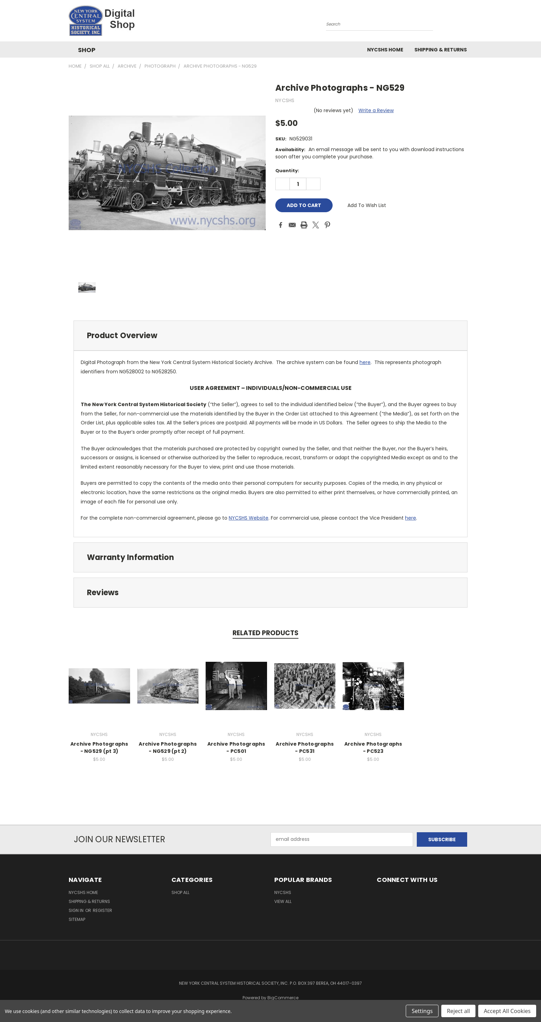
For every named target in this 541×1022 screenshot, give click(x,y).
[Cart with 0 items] (470, 22)
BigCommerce (282, 998)
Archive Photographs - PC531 (305, 747)
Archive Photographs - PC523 (373, 747)
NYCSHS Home (385, 49)
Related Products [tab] (265, 633)
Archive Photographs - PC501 (236, 747)
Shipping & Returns (440, 49)
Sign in (77, 910)
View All (283, 901)
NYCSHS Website (248, 517)
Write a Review (376, 110)
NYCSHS (282, 892)
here (365, 362)
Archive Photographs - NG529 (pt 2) (168, 747)
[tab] (270, 336)
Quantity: (287, 170)
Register (102, 910)
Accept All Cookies (507, 1011)
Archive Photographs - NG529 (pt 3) (99, 747)
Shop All (180, 892)
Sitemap (77, 919)
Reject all (458, 1011)
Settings (422, 1011)
